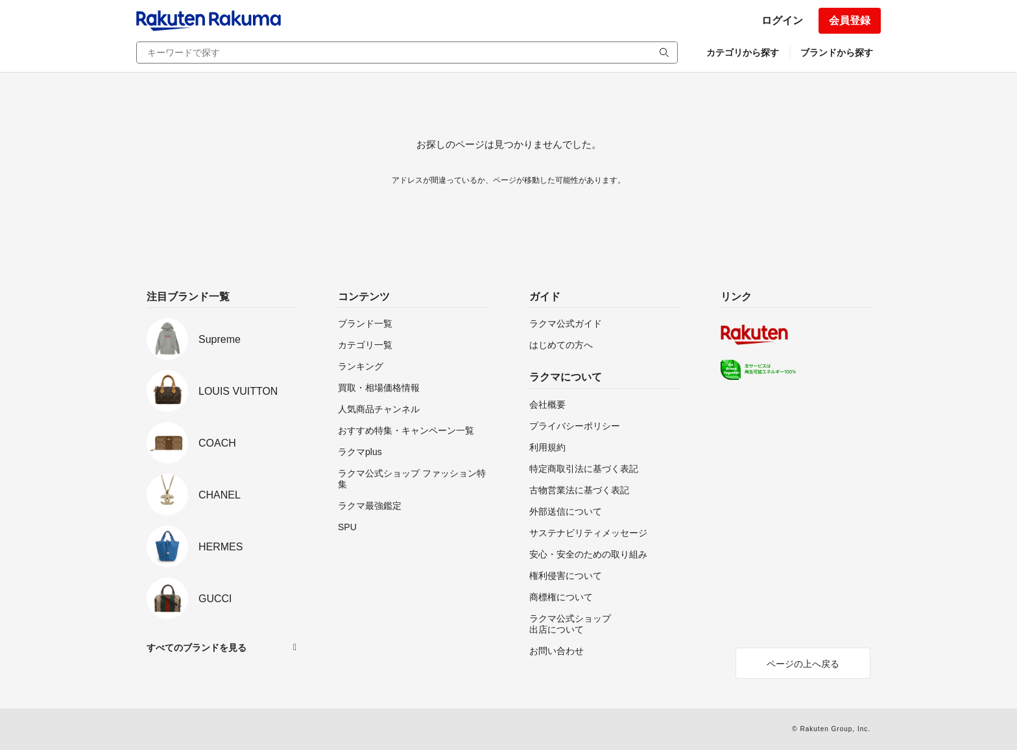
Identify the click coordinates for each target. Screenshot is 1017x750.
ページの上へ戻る (803, 664)
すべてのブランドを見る (196, 647)
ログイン (782, 20)
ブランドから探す (836, 52)
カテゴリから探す (742, 52)
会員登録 (849, 20)
